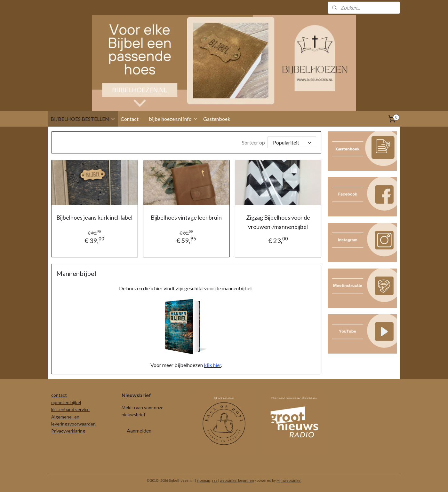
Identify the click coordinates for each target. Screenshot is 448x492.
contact (59, 395)
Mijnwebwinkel (288, 480)
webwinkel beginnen (237, 480)
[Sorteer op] (292, 142)
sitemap (203, 480)
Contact (130, 119)
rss (215, 480)
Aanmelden (139, 430)
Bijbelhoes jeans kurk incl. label (94, 217)
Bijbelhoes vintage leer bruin (186, 217)
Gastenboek (216, 119)
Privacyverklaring (68, 430)
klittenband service (70, 409)
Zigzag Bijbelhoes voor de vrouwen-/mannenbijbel (278, 222)
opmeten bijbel (66, 402)
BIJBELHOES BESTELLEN (83, 119)
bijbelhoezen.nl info (173, 119)
